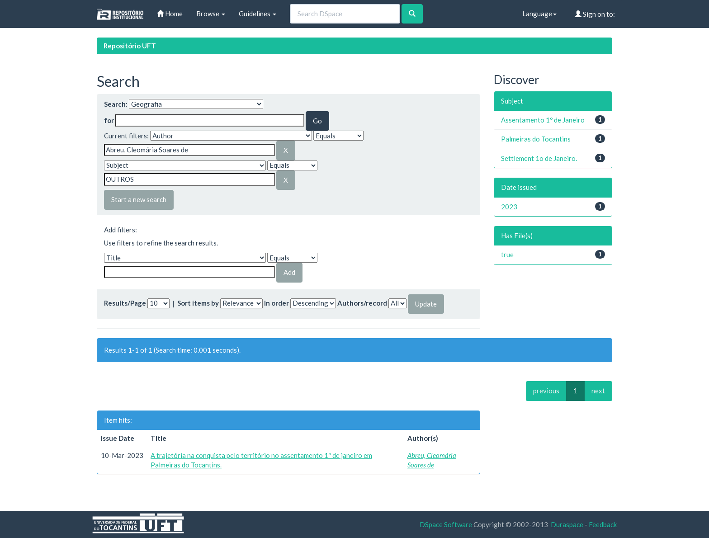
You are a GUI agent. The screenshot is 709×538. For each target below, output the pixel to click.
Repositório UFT (130, 46)
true (507, 254)
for (109, 120)
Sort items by (198, 303)
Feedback (603, 524)
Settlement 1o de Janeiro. (539, 158)
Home (170, 13)
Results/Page (125, 303)
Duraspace (567, 524)
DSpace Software (446, 524)
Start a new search (138, 199)
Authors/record (362, 303)
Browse (210, 13)
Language (539, 13)
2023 (509, 207)
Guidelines (257, 13)
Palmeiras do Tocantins (536, 139)
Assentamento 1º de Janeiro (543, 120)
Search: (116, 104)
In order (276, 303)
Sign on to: (595, 14)
